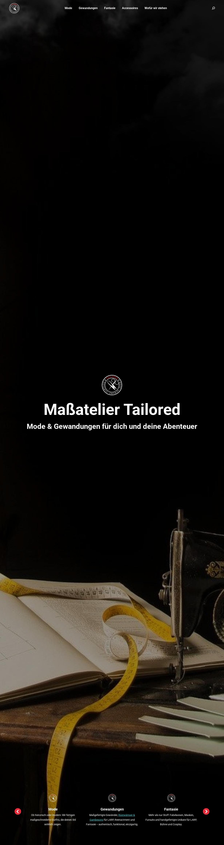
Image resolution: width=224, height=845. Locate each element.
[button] (18, 811)
